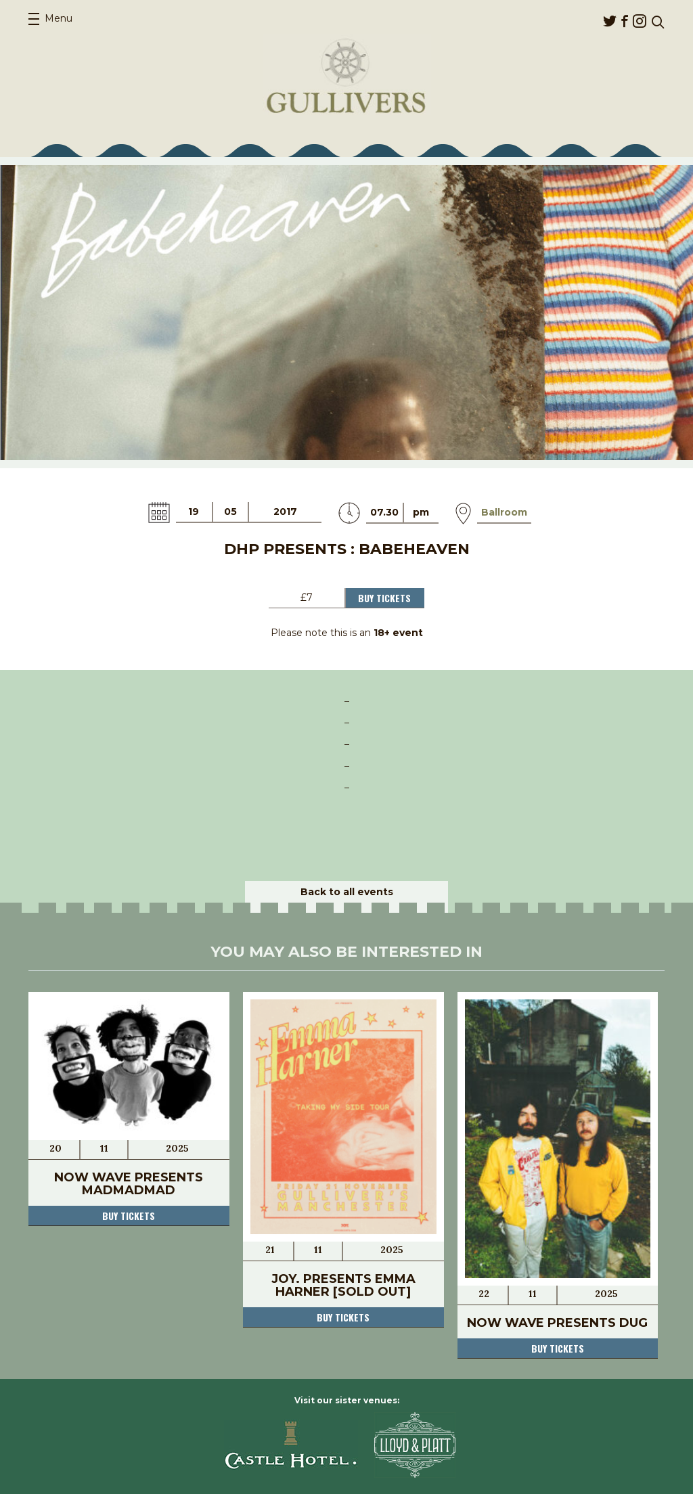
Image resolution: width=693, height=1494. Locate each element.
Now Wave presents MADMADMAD (128, 1184)
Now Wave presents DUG (557, 1322)
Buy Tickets (384, 598)
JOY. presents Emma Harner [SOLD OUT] (343, 1285)
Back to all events (346, 892)
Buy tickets (128, 1215)
